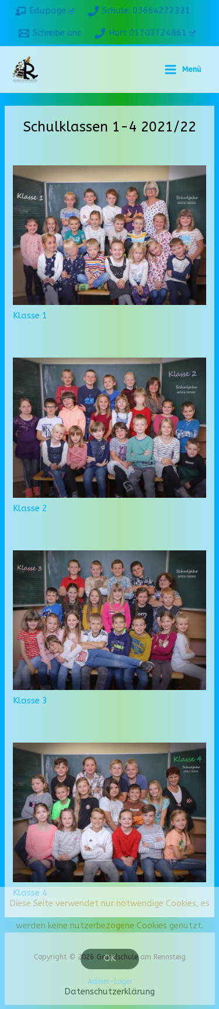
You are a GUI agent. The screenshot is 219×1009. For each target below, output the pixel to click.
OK (110, 958)
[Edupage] (45, 11)
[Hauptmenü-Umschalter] (182, 69)
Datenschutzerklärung (109, 992)
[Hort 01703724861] (145, 33)
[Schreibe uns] (50, 33)
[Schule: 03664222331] (139, 11)
